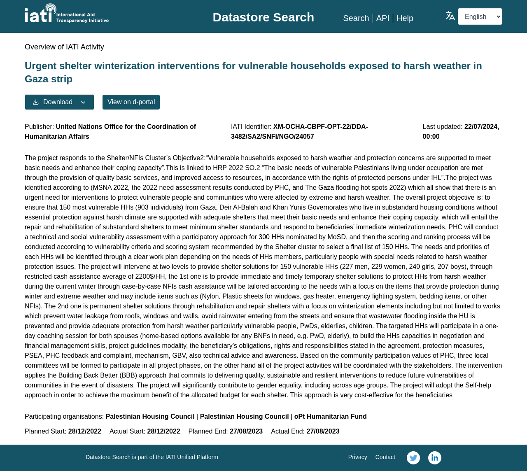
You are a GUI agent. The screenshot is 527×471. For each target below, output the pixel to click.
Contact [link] (385, 457)
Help (404, 18)
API (382, 18)
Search (356, 18)
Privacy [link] (357, 457)
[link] (413, 457)
